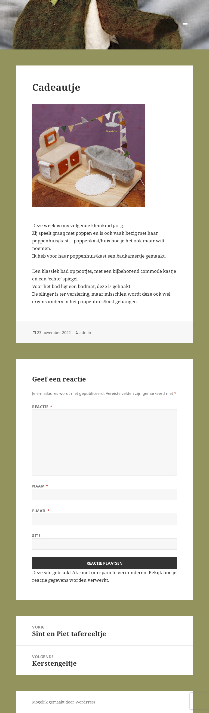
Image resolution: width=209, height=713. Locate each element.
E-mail (41, 510)
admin (85, 332)
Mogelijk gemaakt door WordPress (63, 702)
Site (36, 535)
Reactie (42, 406)
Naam (40, 486)
